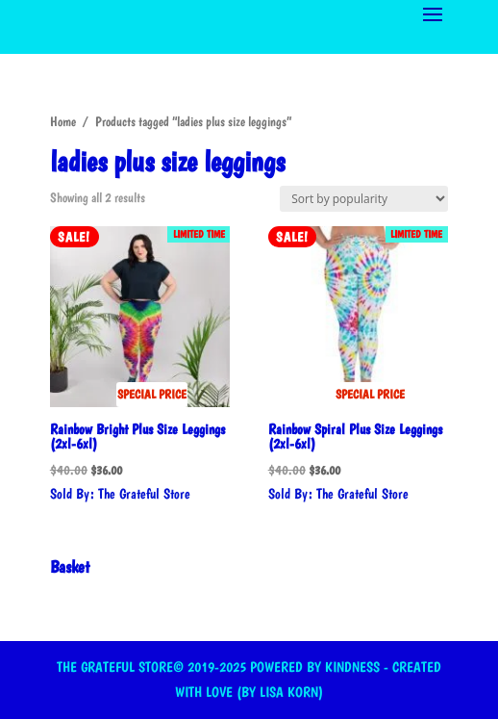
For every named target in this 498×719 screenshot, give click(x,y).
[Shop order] (364, 199)
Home (63, 121)
